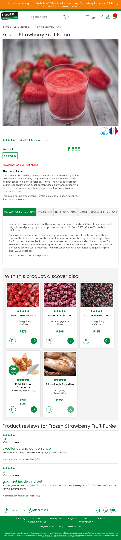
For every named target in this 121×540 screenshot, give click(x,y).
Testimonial (37, 518)
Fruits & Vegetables (21, 27)
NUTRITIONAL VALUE (65, 211)
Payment (73, 518)
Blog (86, 518)
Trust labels (99, 518)
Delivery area (56, 518)
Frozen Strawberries (23, 315)
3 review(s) (22, 140)
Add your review (39, 140)
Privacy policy (85, 521)
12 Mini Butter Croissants (23, 385)
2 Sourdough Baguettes (60, 384)
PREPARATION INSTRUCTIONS (19, 211)
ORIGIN (83, 211)
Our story (20, 518)
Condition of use (37, 521)
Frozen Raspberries (60, 315)
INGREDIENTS (45, 211)
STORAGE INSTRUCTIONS (104, 211)
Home (6, 27)
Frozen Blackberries (96, 315)
